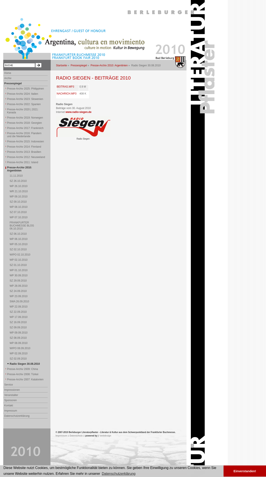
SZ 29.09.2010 (18, 280)
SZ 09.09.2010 (18, 327)
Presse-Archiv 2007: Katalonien (25, 379)
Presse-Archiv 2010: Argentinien (109, 65)
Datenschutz (76, 436)
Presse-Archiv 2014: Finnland (24, 146)
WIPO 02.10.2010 (20, 254)
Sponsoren (10, 400)
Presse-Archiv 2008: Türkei (23, 374)
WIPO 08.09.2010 (20, 348)
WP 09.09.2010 (19, 332)
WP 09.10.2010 (19, 196)
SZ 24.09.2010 (18, 291)
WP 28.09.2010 (19, 285)
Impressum (10, 410)
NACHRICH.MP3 (66, 93)
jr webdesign (104, 436)
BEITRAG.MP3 (65, 86)
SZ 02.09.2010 (18, 358)
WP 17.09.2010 (19, 317)
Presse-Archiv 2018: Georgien (24, 122)
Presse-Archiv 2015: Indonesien (25, 141)
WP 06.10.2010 (19, 239)
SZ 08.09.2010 (18, 337)
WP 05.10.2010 (19, 244)
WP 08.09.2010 (19, 343)
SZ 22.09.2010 (18, 311)
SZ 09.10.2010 (18, 201)
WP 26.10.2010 (19, 186)
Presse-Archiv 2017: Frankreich (25, 128)
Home (7, 73)
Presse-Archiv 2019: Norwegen (25, 117)
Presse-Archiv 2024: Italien (22, 93)
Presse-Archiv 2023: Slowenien (25, 99)
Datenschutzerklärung (17, 415)
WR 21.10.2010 (19, 191)
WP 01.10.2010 (19, 270)
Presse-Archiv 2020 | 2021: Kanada (23, 111)
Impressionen (12, 389)
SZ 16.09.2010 (18, 322)
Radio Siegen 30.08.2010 (25, 363)
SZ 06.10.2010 (18, 233)
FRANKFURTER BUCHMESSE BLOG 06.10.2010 (22, 225)
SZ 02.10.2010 (18, 249)
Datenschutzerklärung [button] (119, 473)
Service (8, 384)
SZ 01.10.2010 (18, 265)
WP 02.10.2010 (19, 259)
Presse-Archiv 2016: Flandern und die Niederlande (24, 135)
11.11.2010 (16, 175)
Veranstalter (11, 395)
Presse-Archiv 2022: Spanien (24, 104)
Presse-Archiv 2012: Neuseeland (26, 157)
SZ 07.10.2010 (18, 212)
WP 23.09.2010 (19, 296)
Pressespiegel (79, 65)
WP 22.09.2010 (19, 306)
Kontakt (8, 405)
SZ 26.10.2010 (18, 180)
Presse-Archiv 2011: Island (22, 162)
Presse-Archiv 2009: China (22, 369)
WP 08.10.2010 (19, 206)
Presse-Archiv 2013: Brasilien (24, 151)
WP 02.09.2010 (19, 353)
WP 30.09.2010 (19, 275)
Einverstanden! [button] (245, 471)
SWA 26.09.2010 (19, 301)
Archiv (7, 78)
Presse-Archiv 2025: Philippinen (25, 88)
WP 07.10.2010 (19, 217)
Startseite (61, 65)
